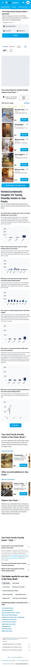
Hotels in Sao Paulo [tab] (8, 575)
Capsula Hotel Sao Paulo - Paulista (11, 593)
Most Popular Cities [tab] (21, 575)
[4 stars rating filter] (15, 106)
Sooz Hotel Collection (7, 591)
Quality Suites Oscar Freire (9, 605)
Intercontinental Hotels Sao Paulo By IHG (13, 539)
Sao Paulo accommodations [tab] (19, 579)
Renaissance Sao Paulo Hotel (20, 536)
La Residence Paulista (7, 589)
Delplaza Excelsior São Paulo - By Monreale (13, 598)
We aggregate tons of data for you (16, 628)
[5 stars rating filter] (22, 106)
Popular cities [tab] (6, 579)
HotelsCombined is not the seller (16, 625)
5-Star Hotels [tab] (6, 568)
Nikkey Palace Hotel (7, 612)
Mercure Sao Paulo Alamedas (9, 596)
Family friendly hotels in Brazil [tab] (10, 571)
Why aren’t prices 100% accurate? (16, 631)
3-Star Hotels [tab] (6, 564)
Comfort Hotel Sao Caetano (9, 603)
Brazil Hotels (15, 638)
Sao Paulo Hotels (21, 641)
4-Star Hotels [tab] (15, 564)
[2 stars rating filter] (4, 106)
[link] (15, 185)
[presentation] (17, 92)
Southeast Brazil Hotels (6, 641)
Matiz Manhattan (6, 607)
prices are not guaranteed (12, 620)
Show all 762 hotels (7, 451)
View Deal (24, 119)
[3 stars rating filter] (8, 106)
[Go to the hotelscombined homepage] (12, 2)
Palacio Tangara (13, 537)
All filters (27, 103)
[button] (3, 2)
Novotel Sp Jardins (7, 609)
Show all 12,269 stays (7, 479)
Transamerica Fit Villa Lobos (9, 600)
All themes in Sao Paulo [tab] (18, 568)
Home (9, 638)
